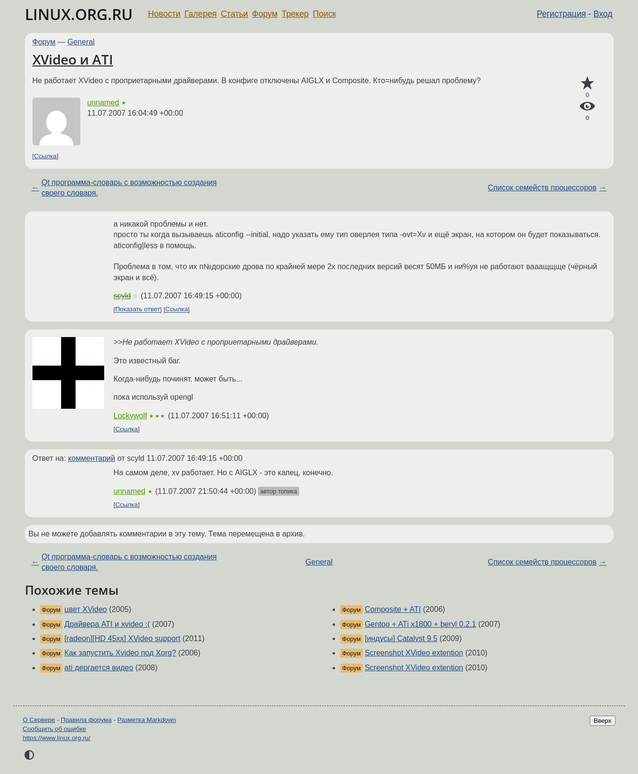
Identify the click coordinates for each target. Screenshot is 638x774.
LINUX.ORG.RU (79, 14)
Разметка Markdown (146, 719)
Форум (264, 14)
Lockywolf (130, 416)
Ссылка (45, 156)
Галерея (200, 14)
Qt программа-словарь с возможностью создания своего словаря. (129, 187)
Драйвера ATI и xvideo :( (107, 624)
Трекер (295, 14)
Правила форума (86, 719)
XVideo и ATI (72, 59)
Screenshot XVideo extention (414, 653)
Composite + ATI (393, 609)
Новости (164, 14)
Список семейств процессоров (542, 188)
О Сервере (39, 719)
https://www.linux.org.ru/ (56, 737)
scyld (122, 296)
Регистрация (561, 14)
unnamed (103, 102)
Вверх (602, 720)
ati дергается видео (99, 668)
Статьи (234, 14)
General (81, 42)
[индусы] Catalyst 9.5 (401, 638)
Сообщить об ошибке (55, 728)
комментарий (91, 458)
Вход (603, 14)
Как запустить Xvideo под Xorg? (120, 653)
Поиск (324, 14)
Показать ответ (137, 309)
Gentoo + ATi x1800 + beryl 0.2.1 (420, 624)
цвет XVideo (86, 609)
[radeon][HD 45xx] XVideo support (123, 638)
